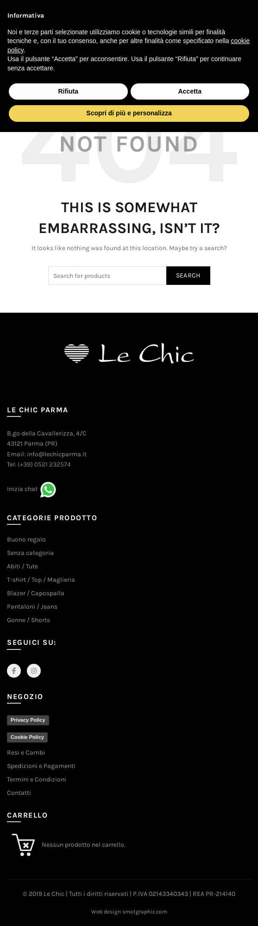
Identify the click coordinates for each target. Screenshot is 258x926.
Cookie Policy (27, 737)
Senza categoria (30, 553)
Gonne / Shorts (28, 620)
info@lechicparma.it (57, 454)
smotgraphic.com (144, 911)
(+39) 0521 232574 (44, 464)
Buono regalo (26, 539)
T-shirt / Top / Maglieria (41, 580)
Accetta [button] (189, 91)
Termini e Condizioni (36, 779)
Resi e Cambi (26, 752)
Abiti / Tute (22, 566)
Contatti (19, 793)
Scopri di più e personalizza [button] (128, 113)
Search (188, 275)
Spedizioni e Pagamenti (41, 766)
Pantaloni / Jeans (32, 607)
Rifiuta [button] (68, 91)
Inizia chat (22, 489)
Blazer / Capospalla (35, 593)
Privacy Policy (28, 720)
